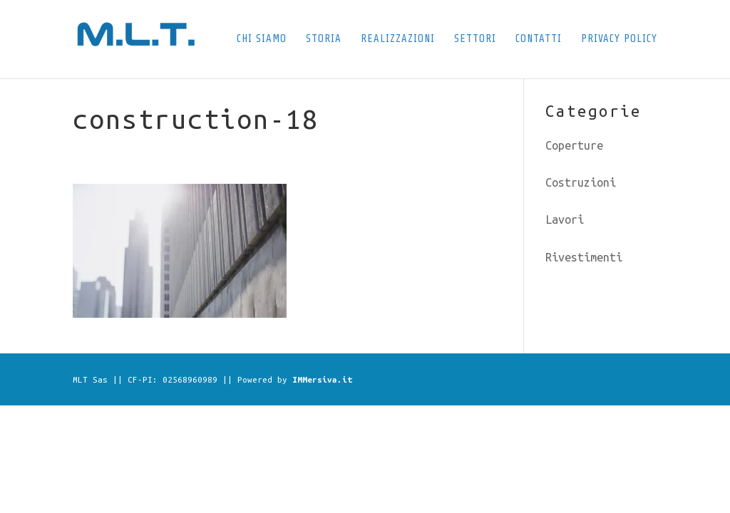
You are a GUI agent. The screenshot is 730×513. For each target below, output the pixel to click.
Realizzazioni (398, 39)
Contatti (538, 39)
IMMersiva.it (322, 379)
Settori (475, 39)
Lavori (564, 219)
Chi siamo (262, 39)
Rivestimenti (583, 257)
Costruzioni (580, 182)
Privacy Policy (619, 39)
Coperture (574, 145)
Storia (323, 39)
